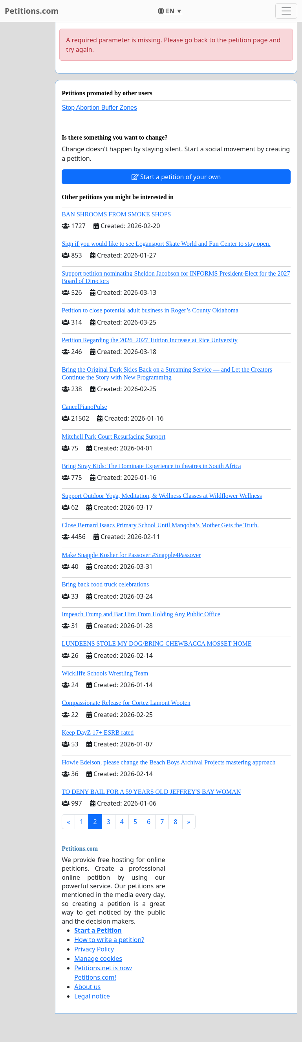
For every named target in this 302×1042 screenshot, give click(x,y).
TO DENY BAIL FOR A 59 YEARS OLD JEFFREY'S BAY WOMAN (151, 791)
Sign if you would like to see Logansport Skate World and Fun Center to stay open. (166, 243)
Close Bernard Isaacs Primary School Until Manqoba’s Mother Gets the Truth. (160, 525)
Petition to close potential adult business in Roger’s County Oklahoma (150, 310)
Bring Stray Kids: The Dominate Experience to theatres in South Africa (151, 466)
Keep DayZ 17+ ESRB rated (98, 732)
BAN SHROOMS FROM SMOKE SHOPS (116, 214)
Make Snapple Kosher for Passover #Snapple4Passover (131, 555)
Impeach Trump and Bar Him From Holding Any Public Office (141, 614)
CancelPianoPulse (84, 406)
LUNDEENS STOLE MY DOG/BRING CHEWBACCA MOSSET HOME (156, 643)
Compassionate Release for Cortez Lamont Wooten (126, 702)
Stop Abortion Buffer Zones (99, 107)
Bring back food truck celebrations (105, 584)
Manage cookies (98, 958)
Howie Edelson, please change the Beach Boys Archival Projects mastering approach (168, 762)
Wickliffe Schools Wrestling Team (105, 673)
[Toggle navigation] (286, 11)
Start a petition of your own (176, 176)
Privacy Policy (94, 949)
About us (87, 986)
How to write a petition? (109, 939)
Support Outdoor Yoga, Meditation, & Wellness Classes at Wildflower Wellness (162, 495)
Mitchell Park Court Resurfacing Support (113, 436)
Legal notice (92, 996)
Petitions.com (32, 10)
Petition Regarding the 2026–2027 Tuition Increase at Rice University (150, 340)
